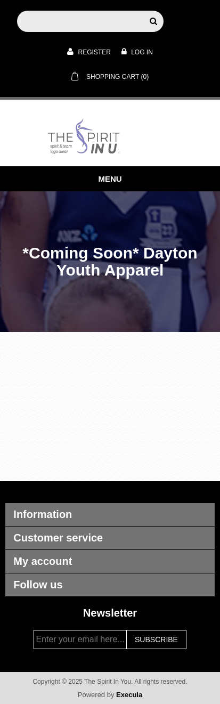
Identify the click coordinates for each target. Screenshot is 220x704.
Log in (137, 51)
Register (89, 51)
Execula (129, 695)
